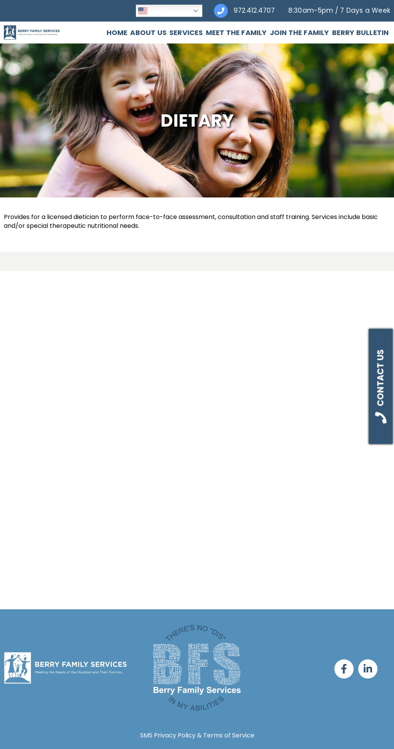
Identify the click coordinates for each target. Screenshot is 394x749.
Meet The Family (236, 33)
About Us (148, 33)
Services (186, 33)
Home (117, 33)
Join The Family (299, 33)
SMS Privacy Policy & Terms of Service (197, 735)
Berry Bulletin (360, 33)
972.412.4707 (254, 10)
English (153, 10)
